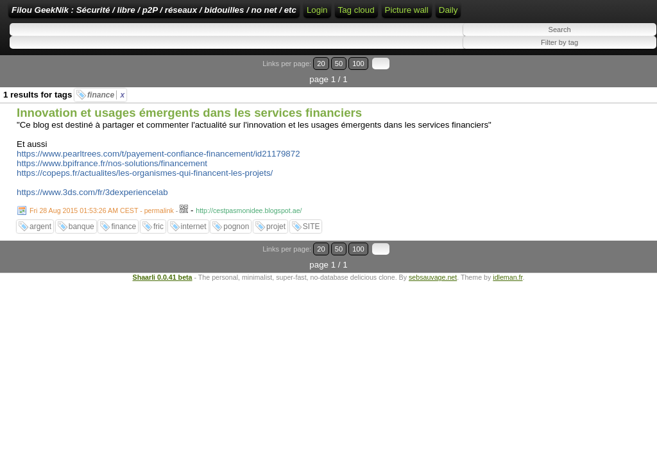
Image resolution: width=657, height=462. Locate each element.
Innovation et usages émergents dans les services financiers (189, 138)
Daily (75, 58)
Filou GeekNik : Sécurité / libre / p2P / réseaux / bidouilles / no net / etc (234, 14)
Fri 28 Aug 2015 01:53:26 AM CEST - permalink (102, 236)
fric (158, 252)
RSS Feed (471, 14)
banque (81, 252)
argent (40, 252)
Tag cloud (578, 33)
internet (194, 252)
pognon (236, 252)
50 (603, 105)
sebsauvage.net (433, 287)
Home (398, 14)
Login (430, 14)
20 (591, 105)
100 (617, 105)
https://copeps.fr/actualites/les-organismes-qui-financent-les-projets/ (145, 198)
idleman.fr (507, 287)
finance (105, 120)
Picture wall (33, 58)
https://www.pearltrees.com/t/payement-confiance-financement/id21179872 (158, 179)
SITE (311, 252)
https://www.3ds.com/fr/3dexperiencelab (92, 218)
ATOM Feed (527, 14)
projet (276, 252)
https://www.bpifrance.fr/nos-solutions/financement (112, 189)
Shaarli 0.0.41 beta (162, 287)
